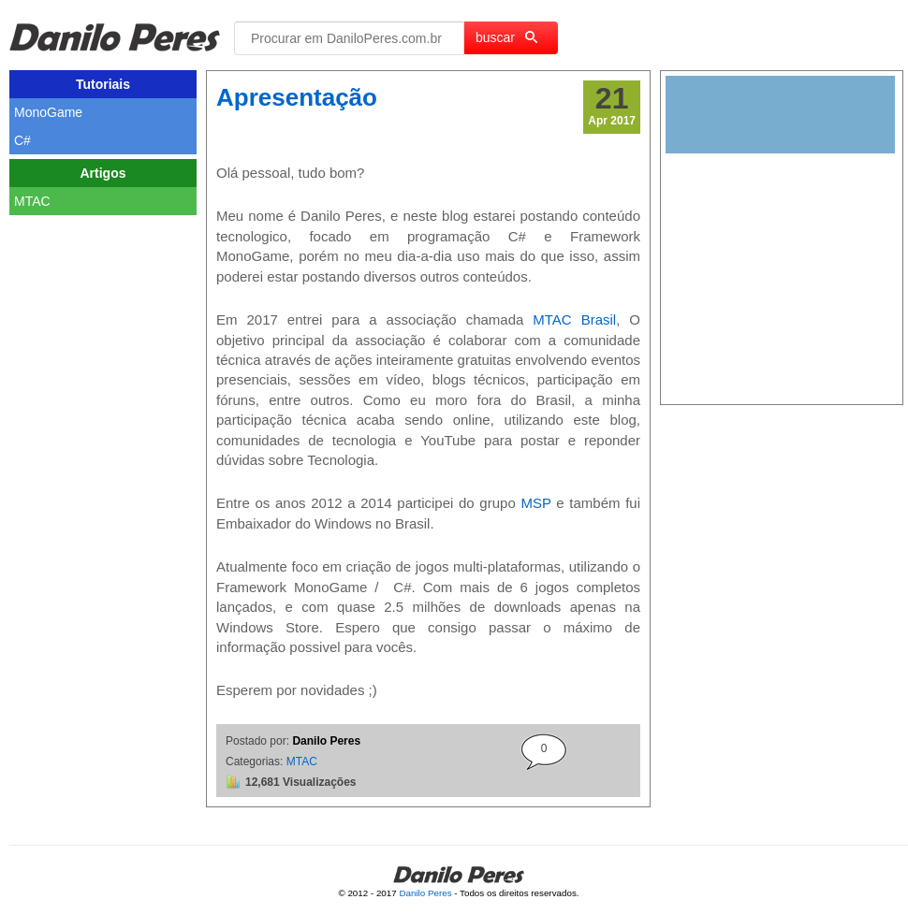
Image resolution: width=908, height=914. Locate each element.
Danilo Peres (425, 893)
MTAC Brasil (574, 319)
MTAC (301, 761)
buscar (506, 37)
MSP (535, 503)
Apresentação (296, 97)
